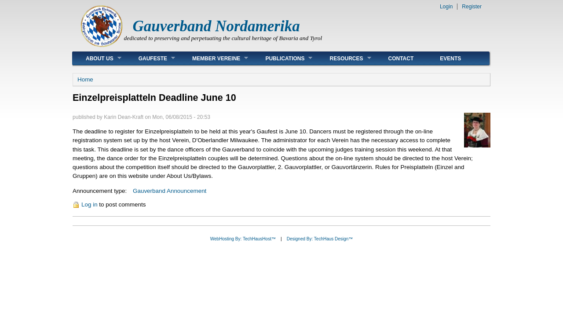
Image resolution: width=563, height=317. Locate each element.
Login (446, 7)
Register (472, 7)
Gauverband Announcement (169, 191)
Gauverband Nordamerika (216, 26)
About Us (97, 58)
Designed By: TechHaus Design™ (320, 238)
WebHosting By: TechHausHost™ (243, 238)
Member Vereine (213, 58)
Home (85, 79)
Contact (401, 58)
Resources (343, 58)
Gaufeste (150, 58)
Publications (282, 58)
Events (450, 58)
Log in (89, 204)
